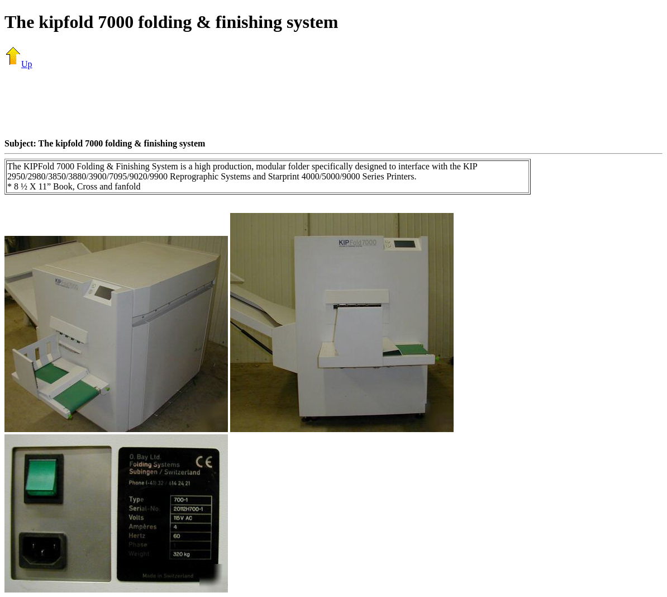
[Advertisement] (333, 103)
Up (18, 64)
